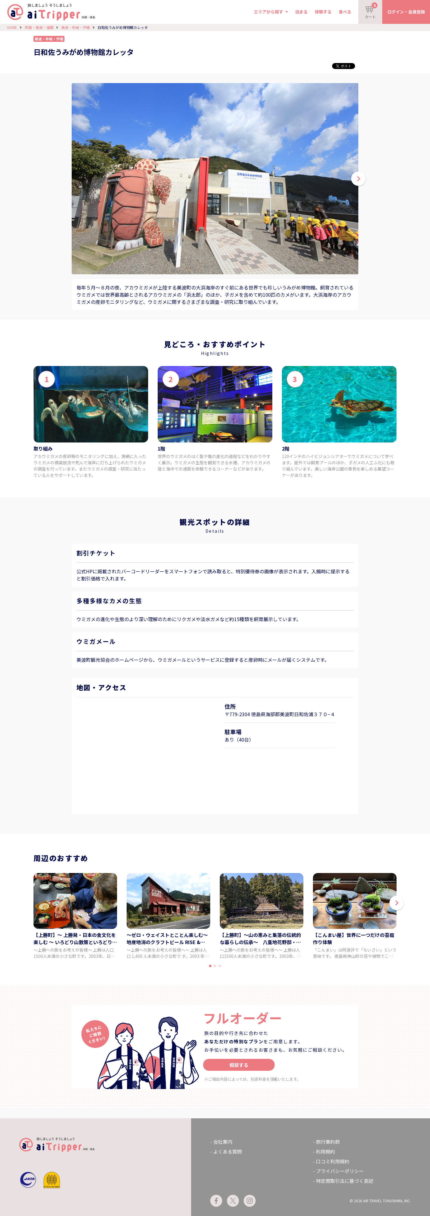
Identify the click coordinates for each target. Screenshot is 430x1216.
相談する (238, 1064)
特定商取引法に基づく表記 (344, 1180)
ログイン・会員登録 (406, 12)
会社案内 (222, 1141)
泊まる (301, 12)
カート (371, 10)
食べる (345, 12)
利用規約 (325, 1151)
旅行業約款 (328, 1141)
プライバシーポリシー (340, 1170)
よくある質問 (227, 1151)
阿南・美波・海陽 (39, 27)
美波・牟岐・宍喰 (75, 27)
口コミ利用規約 (332, 1161)
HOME (12, 27)
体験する (323, 12)
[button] (396, 903)
